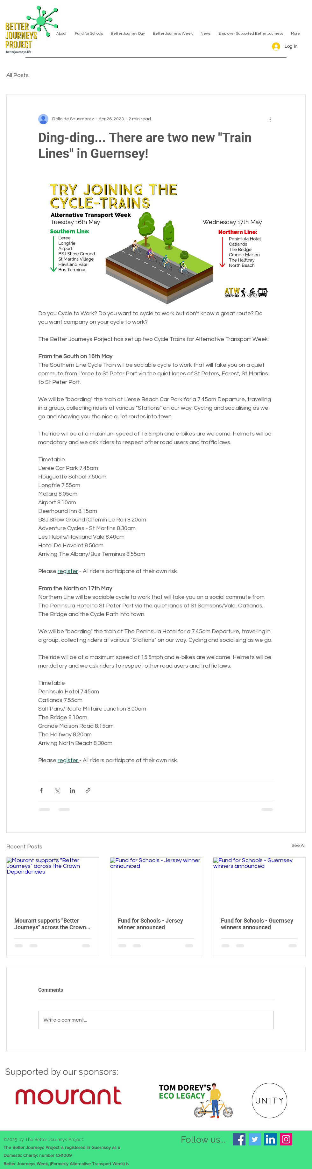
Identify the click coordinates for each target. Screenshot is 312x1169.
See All (299, 845)
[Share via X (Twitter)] (57, 790)
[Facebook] (239, 1139)
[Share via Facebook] (41, 790)
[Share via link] (88, 790)
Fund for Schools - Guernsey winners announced (257, 924)
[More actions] (270, 119)
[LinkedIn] (270, 1139)
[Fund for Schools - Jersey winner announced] (156, 883)
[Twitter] (255, 1139)
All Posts (17, 75)
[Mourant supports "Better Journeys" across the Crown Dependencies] (53, 883)
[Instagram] (286, 1139)
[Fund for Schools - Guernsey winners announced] (259, 883)
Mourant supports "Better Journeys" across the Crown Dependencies (50, 924)
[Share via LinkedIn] (72, 790)
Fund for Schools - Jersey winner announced (150, 924)
